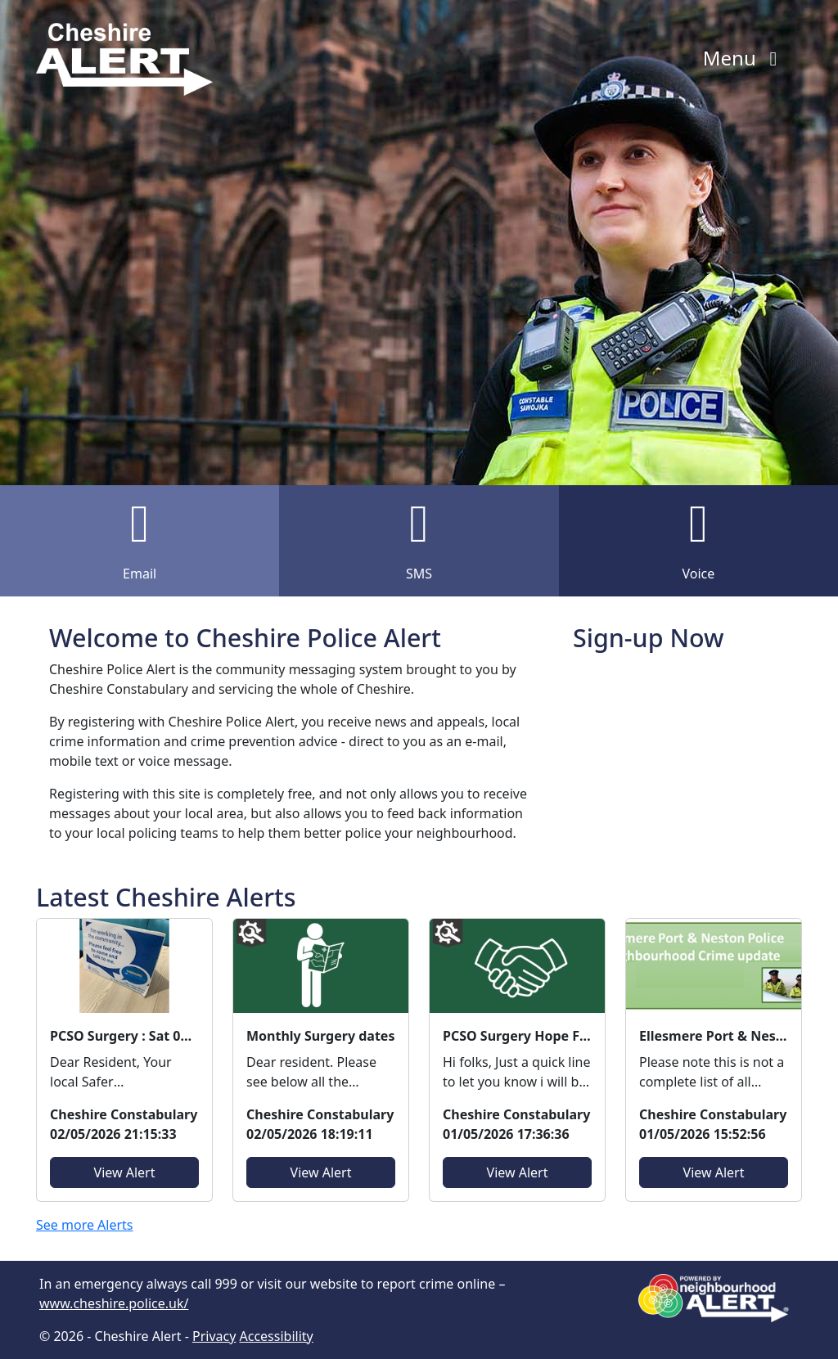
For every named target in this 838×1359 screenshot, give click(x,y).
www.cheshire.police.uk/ (113, 1303)
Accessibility (276, 1336)
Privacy (214, 1336)
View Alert (124, 1172)
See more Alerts (84, 1225)
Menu (744, 57)
